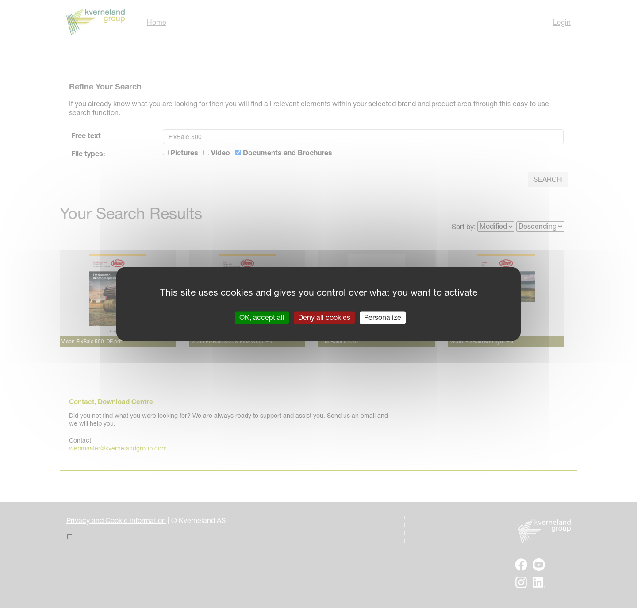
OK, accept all (261, 317)
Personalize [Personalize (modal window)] (382, 317)
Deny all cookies (324, 317)
